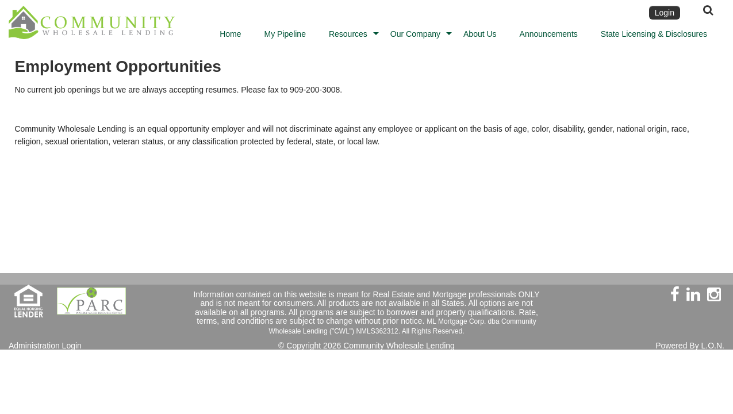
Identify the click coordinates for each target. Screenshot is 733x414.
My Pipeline (285, 34)
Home (230, 34)
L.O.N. (712, 345)
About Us (480, 34)
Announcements (549, 34)
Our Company (415, 34)
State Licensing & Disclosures (654, 34)
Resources (348, 34)
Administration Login (45, 345)
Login (664, 12)
